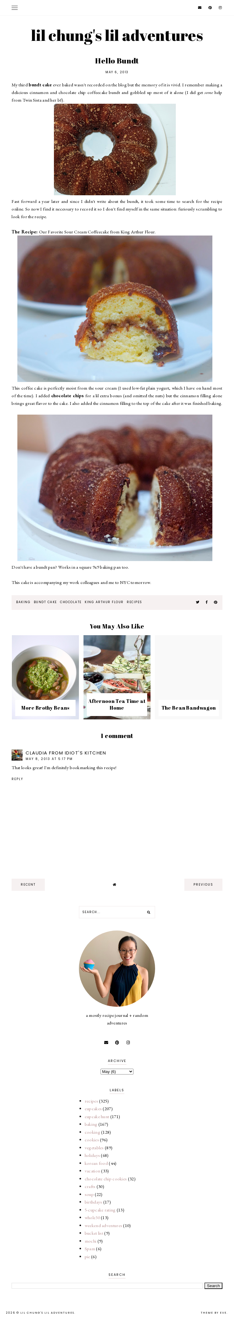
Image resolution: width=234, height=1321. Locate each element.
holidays (92, 1155)
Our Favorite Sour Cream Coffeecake (74, 232)
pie (87, 1256)
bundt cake (45, 602)
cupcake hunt (97, 1116)
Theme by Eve (214, 1313)
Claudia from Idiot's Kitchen (66, 753)
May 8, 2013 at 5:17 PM (49, 759)
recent (28, 884)
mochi (91, 1241)
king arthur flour (104, 602)
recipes (134, 602)
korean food (96, 1163)
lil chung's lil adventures (117, 35)
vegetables (94, 1147)
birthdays (93, 1202)
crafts (90, 1186)
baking (23, 602)
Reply (17, 779)
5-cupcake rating (100, 1210)
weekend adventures (103, 1225)
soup (89, 1194)
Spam (90, 1248)
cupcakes (93, 1108)
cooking (92, 1132)
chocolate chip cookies (106, 1179)
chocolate (71, 602)
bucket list (94, 1233)
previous (203, 884)
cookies (92, 1140)
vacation (92, 1171)
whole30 (92, 1217)
